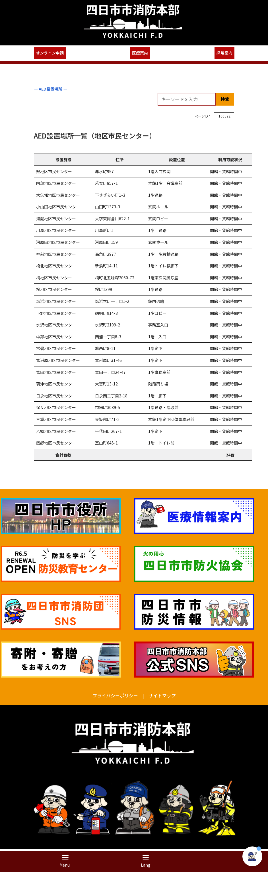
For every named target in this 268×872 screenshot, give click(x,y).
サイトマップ (162, 695)
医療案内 (140, 53)
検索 (225, 99)
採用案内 (224, 53)
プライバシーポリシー (115, 695)
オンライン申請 (50, 53)
